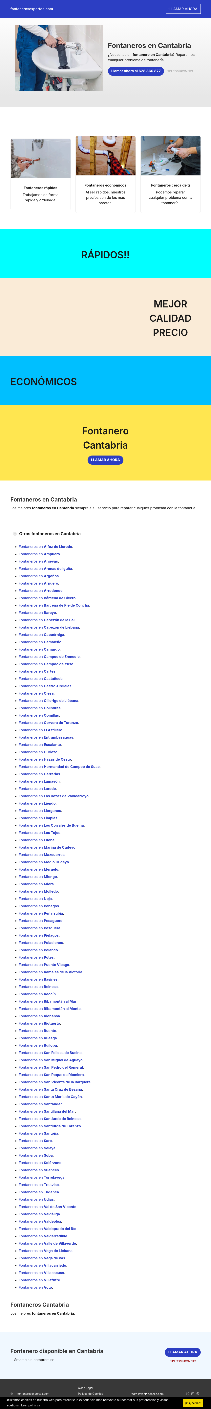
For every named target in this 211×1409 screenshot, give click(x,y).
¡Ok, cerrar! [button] (193, 1403)
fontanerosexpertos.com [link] (32, 9)
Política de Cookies (90, 1393)
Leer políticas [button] (30, 1405)
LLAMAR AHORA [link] (105, 460)
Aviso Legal (85, 1388)
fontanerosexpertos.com (33, 1393)
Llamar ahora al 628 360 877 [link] (136, 71)
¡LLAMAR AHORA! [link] (183, 9)
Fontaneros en (45, 547)
